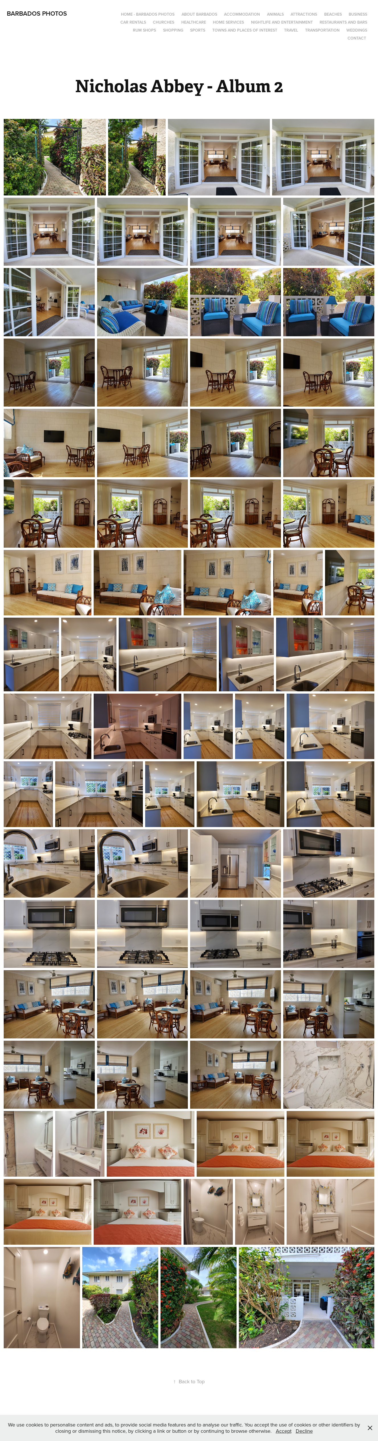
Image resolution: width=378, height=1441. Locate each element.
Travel (291, 30)
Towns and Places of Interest (244, 30)
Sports (197, 30)
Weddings (356, 30)
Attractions (304, 14)
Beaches (333, 14)
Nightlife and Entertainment (282, 22)
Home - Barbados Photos (147, 14)
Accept (283, 1430)
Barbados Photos (37, 13)
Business (358, 14)
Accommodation (242, 14)
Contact (357, 38)
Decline (304, 1430)
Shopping (173, 30)
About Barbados (199, 14)
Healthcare (193, 22)
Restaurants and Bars (343, 22)
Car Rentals (133, 22)
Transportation (322, 30)
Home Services (228, 22)
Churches (163, 22)
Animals (275, 14)
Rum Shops (144, 30)
